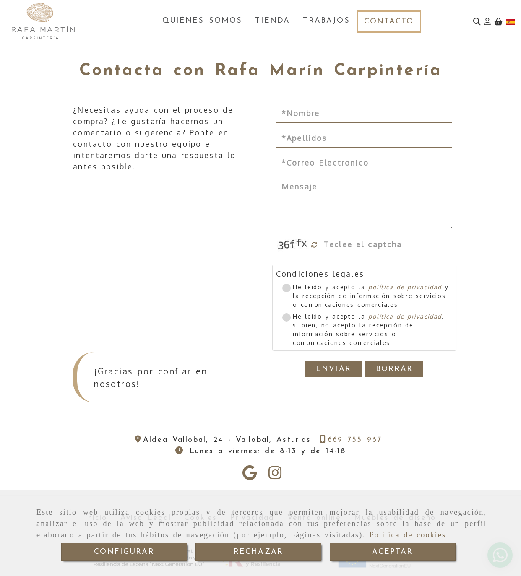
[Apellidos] (364, 138)
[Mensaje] (364, 204)
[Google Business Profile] (249, 475)
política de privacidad (404, 287)
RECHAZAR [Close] (258, 552)
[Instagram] (275, 475)
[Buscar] (477, 21)
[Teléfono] (351, 440)
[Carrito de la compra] (498, 21)
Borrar (394, 369)
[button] (487, 21)
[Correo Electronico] (364, 163)
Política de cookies (408, 535)
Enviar (333, 369)
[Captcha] (387, 245)
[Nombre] (364, 113)
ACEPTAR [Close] (392, 552)
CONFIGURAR (124, 552)
